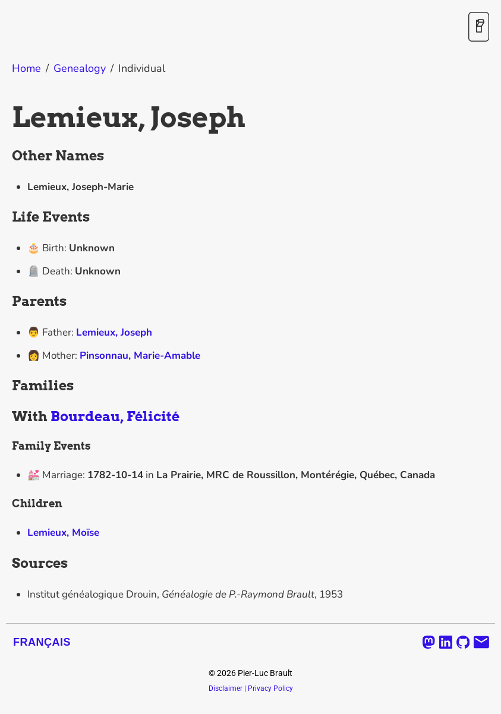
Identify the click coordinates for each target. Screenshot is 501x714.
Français (42, 642)
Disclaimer (225, 688)
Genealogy (79, 68)
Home (26, 68)
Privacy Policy (270, 688)
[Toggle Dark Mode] (478, 27)
